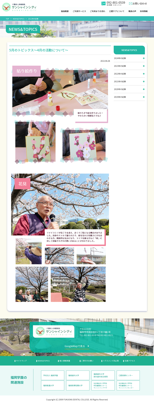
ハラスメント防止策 (111, 360)
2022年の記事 (33, 19)
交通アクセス (130, 360)
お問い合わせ (139, 3)
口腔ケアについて (117, 11)
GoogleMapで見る (75, 346)
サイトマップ (21, 360)
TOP (7, 19)
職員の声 (132, 11)
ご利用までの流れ (97, 11)
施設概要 (65, 11)
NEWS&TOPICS (18, 19)
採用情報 (144, 11)
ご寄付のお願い (87, 360)
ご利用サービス (79, 11)
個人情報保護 (64, 360)
